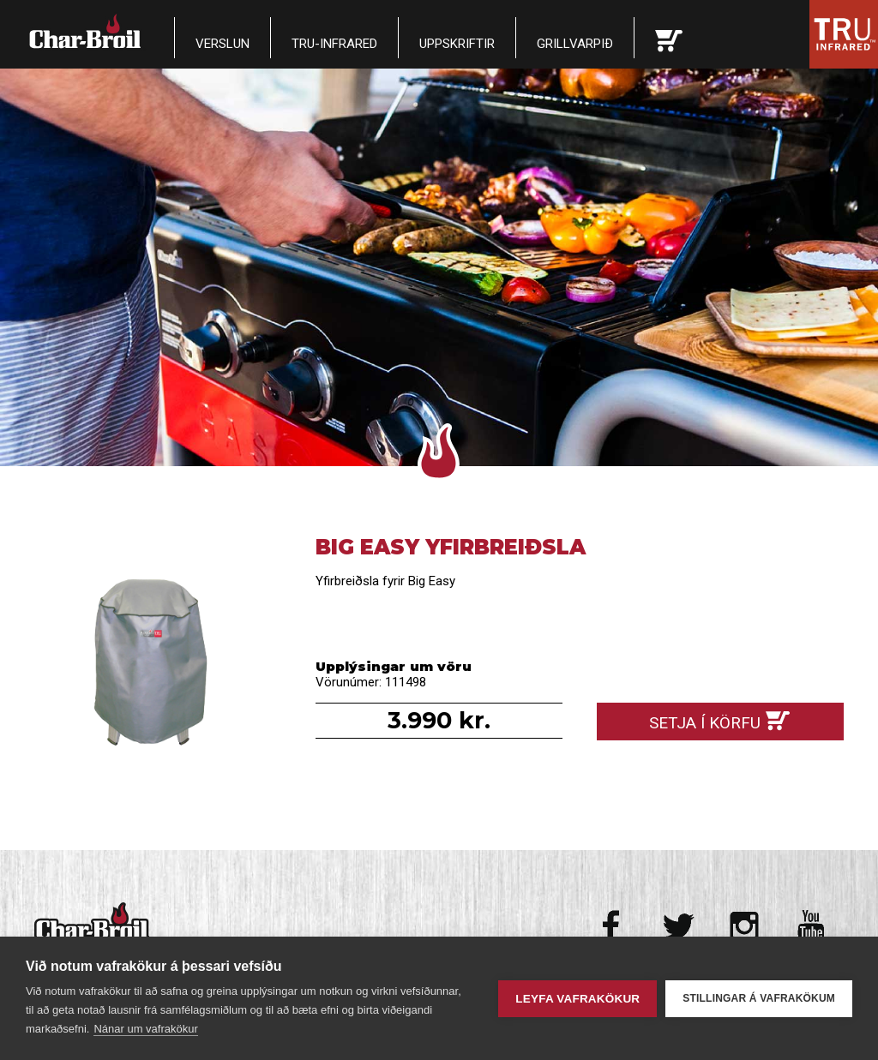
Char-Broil (87, 30)
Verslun (222, 43)
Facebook (612, 926)
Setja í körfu (705, 723)
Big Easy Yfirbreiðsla (158, 658)
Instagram (745, 926)
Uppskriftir (457, 43)
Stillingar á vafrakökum (759, 998)
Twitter (679, 926)
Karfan (668, 37)
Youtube (811, 926)
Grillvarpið (575, 43)
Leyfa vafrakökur (577, 998)
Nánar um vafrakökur (145, 1028)
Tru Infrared (843, 34)
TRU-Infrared (334, 43)
